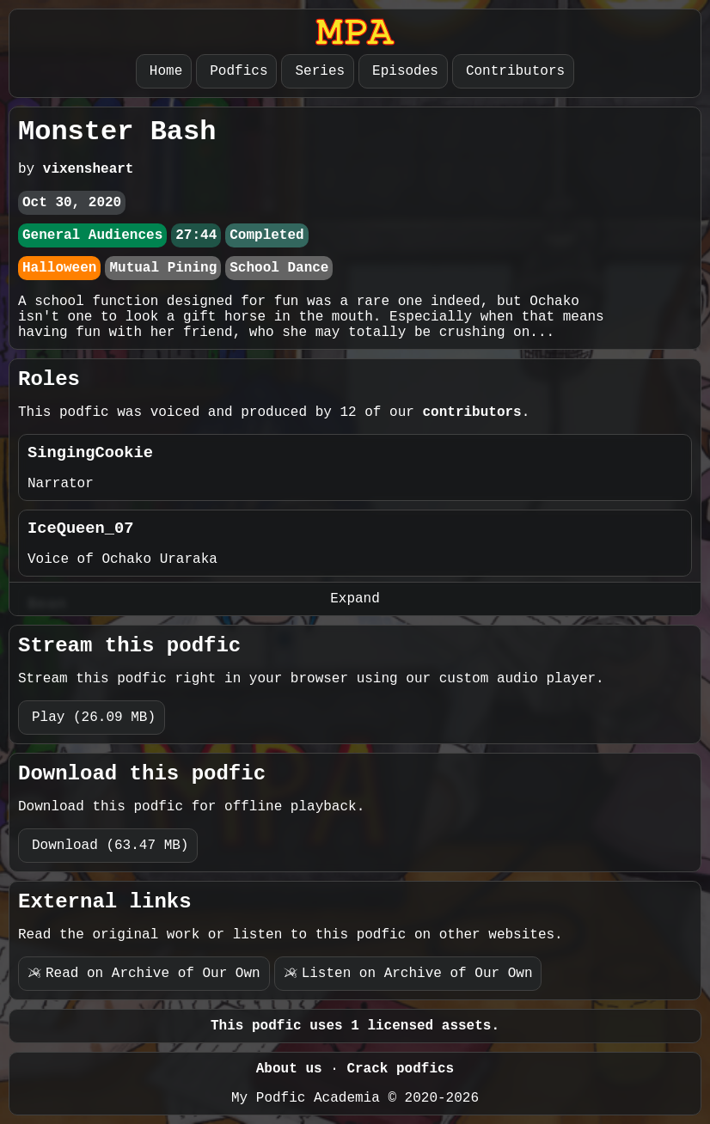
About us (289, 1069)
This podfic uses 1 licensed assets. (355, 1026)
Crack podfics (400, 1069)
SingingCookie (90, 452)
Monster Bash (117, 132)
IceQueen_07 (80, 528)
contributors (471, 412)
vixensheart (88, 169)
